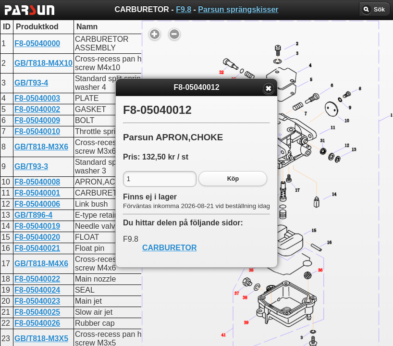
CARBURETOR (169, 248)
